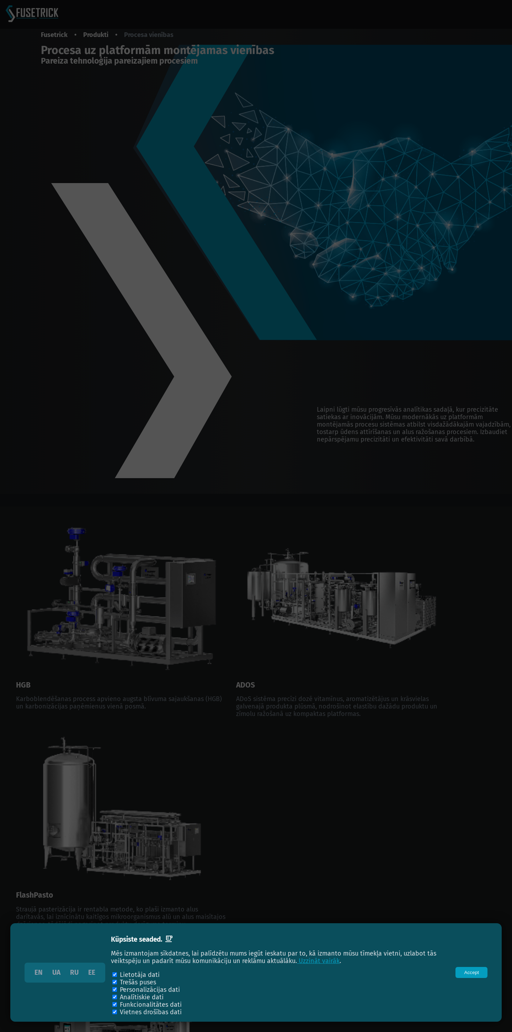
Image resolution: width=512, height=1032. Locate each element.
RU (74, 973)
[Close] (471, 972)
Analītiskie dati (142, 997)
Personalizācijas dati (150, 990)
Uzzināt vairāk (318, 961)
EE (91, 973)
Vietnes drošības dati (151, 1012)
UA (56, 973)
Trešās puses (138, 982)
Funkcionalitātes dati (151, 1005)
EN (38, 973)
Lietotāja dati (140, 975)
